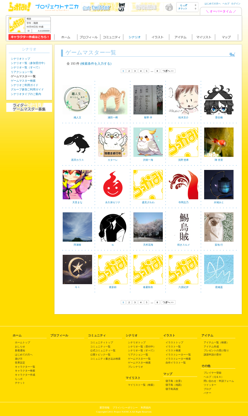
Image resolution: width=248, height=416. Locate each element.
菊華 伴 (148, 117)
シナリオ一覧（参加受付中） (29, 63)
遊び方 (19, 358)
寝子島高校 (172, 389)
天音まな (77, 202)
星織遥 (219, 287)
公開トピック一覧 (100, 354)
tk (113, 244)
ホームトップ (22, 342)
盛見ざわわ (148, 202)
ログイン (235, 3)
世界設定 (20, 362)
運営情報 (104, 407)
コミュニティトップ (101, 342)
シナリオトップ (20, 58)
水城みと (219, 202)
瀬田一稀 (113, 117)
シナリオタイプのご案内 (26, 94)
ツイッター (210, 384)
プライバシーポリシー (125, 407)
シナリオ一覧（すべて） (26, 67)
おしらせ (20, 346)
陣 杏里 (219, 159)
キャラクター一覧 (25, 366)
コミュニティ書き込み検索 (105, 358)
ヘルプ (226, 3)
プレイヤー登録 (212, 372)
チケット (20, 382)
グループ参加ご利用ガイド (27, 89)
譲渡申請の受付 (212, 354)
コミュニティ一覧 (100, 346)
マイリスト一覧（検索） (142, 384)
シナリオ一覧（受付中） (142, 346)
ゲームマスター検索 (23, 80)
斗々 (77, 287)
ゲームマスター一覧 (139, 358)
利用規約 (146, 407)
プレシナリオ (135, 366)
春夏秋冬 (148, 287)
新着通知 (20, 350)
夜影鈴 (113, 287)
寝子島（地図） (174, 384)
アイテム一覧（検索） (216, 342)
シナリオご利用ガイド (24, 85)
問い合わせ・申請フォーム (219, 381)
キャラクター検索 (25, 370)
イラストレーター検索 (178, 358)
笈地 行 (219, 244)
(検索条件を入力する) (95, 63)
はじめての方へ (213, 3)
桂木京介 (183, 117)
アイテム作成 (211, 346)
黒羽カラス (77, 159)
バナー (207, 392)
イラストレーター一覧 (178, 354)
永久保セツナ (112, 202)
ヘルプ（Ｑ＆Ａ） (214, 376)
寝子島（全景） (174, 381)
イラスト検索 (173, 350)
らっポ (19, 378)
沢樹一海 (148, 159)
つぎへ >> (168, 70)
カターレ (113, 159)
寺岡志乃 (183, 202)
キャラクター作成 (25, 374)
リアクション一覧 (22, 72)
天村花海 (148, 244)
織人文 (77, 117)
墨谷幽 (219, 117)
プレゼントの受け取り (216, 350)
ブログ (207, 389)
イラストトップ (174, 342)
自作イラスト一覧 (176, 362)
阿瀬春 (77, 244)
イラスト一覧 (173, 346)
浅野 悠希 (183, 159)
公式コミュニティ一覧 (103, 350)
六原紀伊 (183, 287)
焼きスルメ (183, 244)
